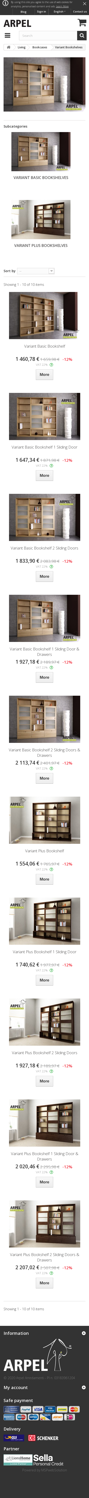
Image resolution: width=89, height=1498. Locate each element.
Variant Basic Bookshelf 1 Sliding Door (44, 447)
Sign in (41, 11)
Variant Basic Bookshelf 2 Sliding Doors (44, 548)
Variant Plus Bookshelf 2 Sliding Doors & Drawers (44, 1257)
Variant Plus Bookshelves (41, 245)
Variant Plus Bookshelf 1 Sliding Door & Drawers (44, 1156)
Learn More (62, 6)
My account (16, 1387)
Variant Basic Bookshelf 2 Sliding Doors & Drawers (44, 752)
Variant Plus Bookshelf (44, 850)
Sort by (10, 271)
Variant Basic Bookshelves (41, 177)
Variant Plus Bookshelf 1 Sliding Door (44, 951)
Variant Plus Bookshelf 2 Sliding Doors (44, 1052)
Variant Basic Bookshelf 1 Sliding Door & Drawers (44, 651)
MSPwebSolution (54, 1470)
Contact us (80, 11)
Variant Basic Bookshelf (44, 346)
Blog (24, 11)
